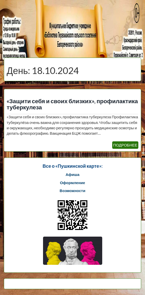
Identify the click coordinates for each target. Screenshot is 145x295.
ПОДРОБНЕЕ (125, 145)
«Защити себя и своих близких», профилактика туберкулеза (72, 104)
